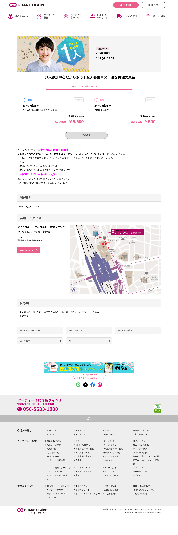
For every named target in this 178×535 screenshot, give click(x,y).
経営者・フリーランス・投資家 (146, 469)
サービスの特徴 (49, 16)
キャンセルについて (79, 333)
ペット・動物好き (55, 478)
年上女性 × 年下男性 (85, 455)
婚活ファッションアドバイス (59, 500)
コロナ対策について (142, 493)
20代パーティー (111, 448)
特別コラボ (109, 478)
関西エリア (81, 441)
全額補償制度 (110, 493)
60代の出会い (110, 451)
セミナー (51, 486)
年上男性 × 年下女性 (113, 455)
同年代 (79, 448)
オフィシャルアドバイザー (88, 500)
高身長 (79, 467)
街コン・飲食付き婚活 (57, 482)
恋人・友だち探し (141, 451)
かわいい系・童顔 (112, 459)
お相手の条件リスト (102, 16)
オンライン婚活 (111, 482)
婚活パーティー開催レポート (60, 493)
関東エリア (81, 437)
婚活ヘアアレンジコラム (144, 496)
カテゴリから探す (27, 447)
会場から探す (24, 437)
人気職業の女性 (54, 459)
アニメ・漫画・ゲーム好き (59, 474)
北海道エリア (53, 437)
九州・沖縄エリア (141, 441)
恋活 (78, 482)
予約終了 (86, 136)
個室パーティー (140, 478)
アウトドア (138, 474)
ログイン (155, 5)
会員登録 (127, 5)
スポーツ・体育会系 (56, 467)
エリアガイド (53, 504)
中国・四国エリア (112, 441)
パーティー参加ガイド (57, 496)
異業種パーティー (141, 482)
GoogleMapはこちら (30, 253)
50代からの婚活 (83, 451)
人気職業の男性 (83, 459)
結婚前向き (52, 455)
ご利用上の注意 (140, 500)
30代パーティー (140, 448)
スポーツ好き (110, 474)
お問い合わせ (100, 516)
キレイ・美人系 (111, 463)
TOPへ (73, 345)
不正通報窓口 (82, 493)
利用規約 (157, 516)
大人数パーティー (84, 478)
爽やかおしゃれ (111, 467)
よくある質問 (130, 16)
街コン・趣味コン (161, 16)
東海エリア (52, 441)
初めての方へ (21, 16)
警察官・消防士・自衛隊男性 (146, 463)
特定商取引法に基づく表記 (119, 516)
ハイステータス (140, 455)
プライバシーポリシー (142, 516)
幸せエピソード (83, 496)
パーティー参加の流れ (76, 16)
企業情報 (89, 516)
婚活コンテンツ (25, 492)
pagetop (89, 426)
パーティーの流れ (127, 333)
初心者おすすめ (54, 448)
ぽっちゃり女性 (140, 459)
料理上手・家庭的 (84, 463)
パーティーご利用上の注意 (33, 333)
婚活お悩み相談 (111, 496)
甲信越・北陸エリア (142, 437)
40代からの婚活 (54, 451)
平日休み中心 (53, 463)
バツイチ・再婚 (83, 474)
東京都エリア (110, 437)
